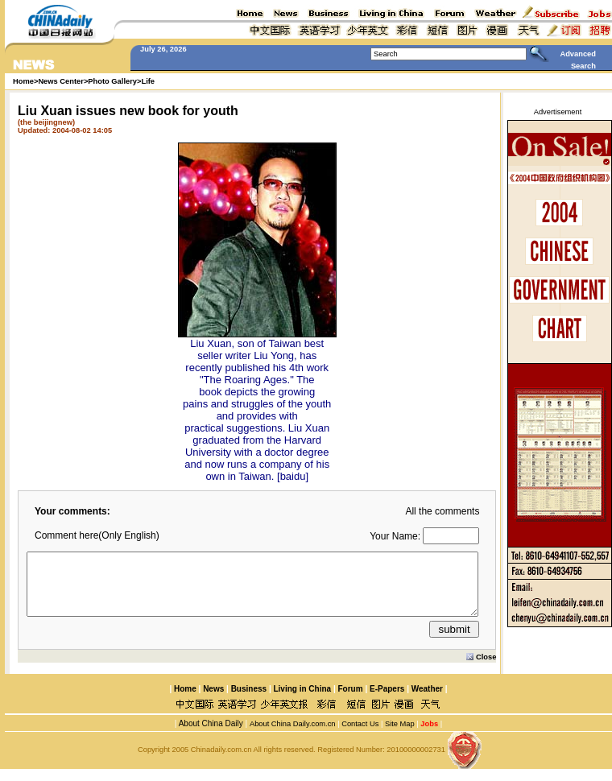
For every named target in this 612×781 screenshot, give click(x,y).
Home (185, 700)
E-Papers (387, 700)
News (213, 700)
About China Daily (209, 735)
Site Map (400, 736)
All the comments (442, 511)
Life (148, 81)
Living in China (302, 700)
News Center (61, 81)
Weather (426, 700)
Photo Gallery (112, 81)
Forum (350, 700)
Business (249, 700)
